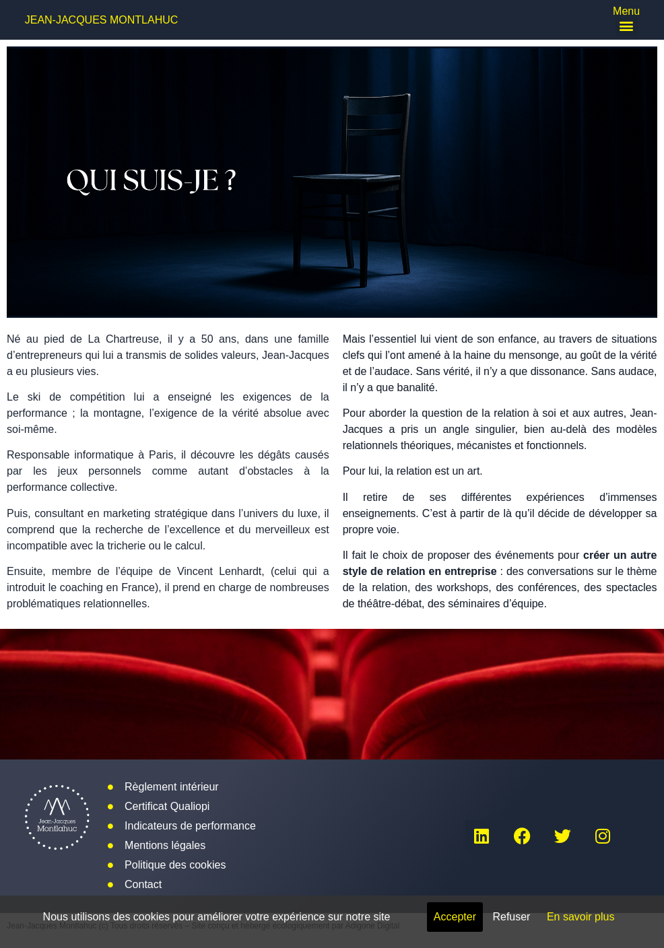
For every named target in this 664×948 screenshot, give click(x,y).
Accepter (455, 916)
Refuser (511, 916)
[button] (627, 25)
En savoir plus (581, 916)
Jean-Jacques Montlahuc (101, 20)
